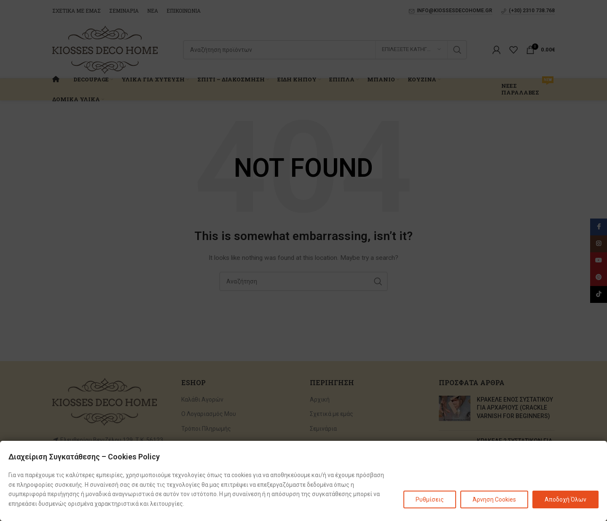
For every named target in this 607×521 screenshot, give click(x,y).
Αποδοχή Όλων (565, 499)
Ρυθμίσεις (430, 499)
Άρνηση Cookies (494, 499)
